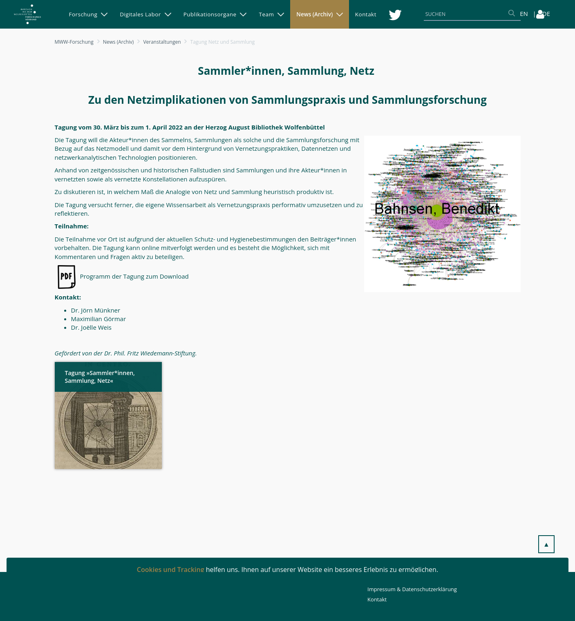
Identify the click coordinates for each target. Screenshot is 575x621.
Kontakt (377, 599)
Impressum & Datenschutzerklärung (412, 589)
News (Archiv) (118, 41)
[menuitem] (88, 14)
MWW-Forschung (74, 41)
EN (524, 13)
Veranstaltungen (162, 41)
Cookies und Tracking (170, 569)
